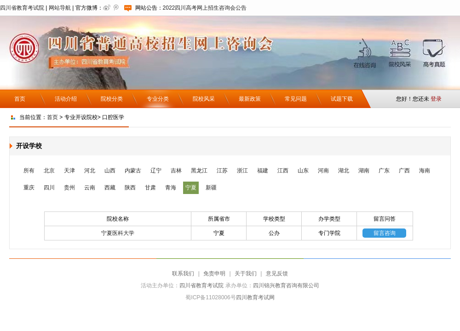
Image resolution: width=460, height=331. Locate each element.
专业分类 (158, 99)
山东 (303, 170)
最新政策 (250, 99)
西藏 (109, 187)
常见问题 (296, 99)
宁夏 (190, 187)
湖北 (343, 170)
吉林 (176, 170)
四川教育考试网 (255, 297)
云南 (89, 187)
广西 (404, 170)
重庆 (28, 187)
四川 (49, 187)
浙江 (242, 170)
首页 (19, 99)
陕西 (130, 187)
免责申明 (214, 273)
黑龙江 (199, 170)
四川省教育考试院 (22, 8)
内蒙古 (133, 170)
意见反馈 (277, 273)
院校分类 (112, 99)
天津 (69, 170)
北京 (49, 170)
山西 (109, 170)
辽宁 (155, 170)
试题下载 (342, 99)
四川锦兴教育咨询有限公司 (286, 285)
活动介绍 (66, 99)
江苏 (222, 170)
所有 (28, 170)
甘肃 (150, 187)
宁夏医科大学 (117, 233)
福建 (262, 170)
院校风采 (204, 99)
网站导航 (60, 8)
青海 (170, 187)
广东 (384, 170)
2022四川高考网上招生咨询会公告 (205, 8)
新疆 (211, 187)
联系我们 (183, 273)
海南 (424, 170)
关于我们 (246, 273)
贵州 (69, 187)
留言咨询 (385, 233)
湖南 (363, 170)
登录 (436, 99)
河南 (323, 170)
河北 (89, 170)
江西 (282, 170)
